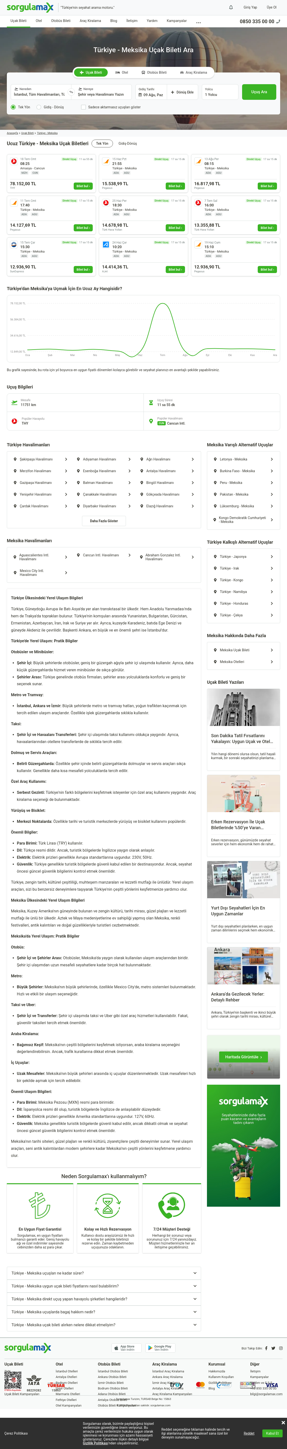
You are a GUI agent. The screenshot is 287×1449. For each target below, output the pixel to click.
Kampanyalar (177, 21)
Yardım (152, 21)
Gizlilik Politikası (95, 1443)
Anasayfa (12, 133)
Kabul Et (272, 1433)
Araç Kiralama (90, 21)
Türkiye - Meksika (47, 133)
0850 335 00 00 (260, 21)
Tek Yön (102, 143)
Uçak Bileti (18, 21)
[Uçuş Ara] (259, 92)
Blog (113, 21)
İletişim (132, 21)
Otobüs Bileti (61, 21)
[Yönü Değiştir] (71, 92)
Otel (39, 21)
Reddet (249, 1433)
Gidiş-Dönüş (128, 143)
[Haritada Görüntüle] (243, 1056)
